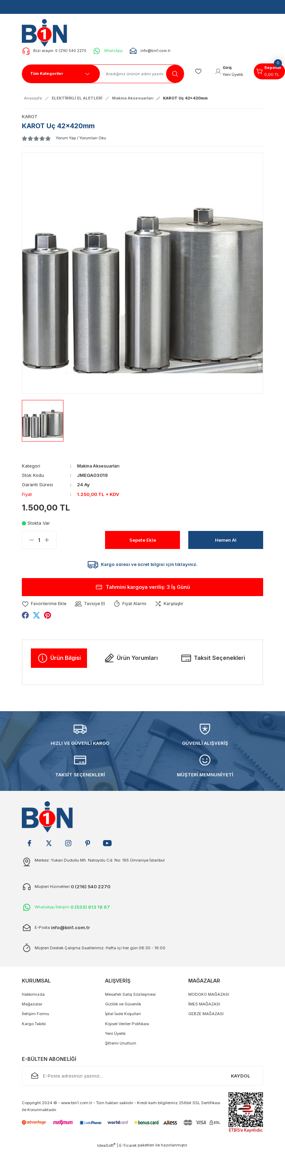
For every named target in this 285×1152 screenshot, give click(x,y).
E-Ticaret (128, 1147)
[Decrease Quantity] (28, 540)
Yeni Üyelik (115, 1035)
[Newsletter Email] (142, 1077)
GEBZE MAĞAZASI (206, 1015)
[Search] (142, 74)
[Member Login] (231, 71)
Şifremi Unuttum (120, 1045)
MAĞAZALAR (204, 982)
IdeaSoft (106, 1147)
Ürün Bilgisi (59, 659)
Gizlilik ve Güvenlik (123, 1005)
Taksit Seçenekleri (213, 659)
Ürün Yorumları (131, 659)
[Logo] (46, 32)
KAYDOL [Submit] (240, 1077)
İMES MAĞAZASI (204, 1005)
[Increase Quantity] (50, 540)
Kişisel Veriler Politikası (127, 1025)
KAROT (29, 116)
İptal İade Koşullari (123, 1015)
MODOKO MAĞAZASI (208, 996)
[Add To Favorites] (45, 605)
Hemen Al (226, 540)
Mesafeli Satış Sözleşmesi (130, 996)
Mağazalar (32, 1005)
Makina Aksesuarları (100, 466)
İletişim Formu (35, 1015)
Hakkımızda (33, 996)
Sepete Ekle (142, 540)
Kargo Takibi (34, 1025)
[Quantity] (39, 540)
